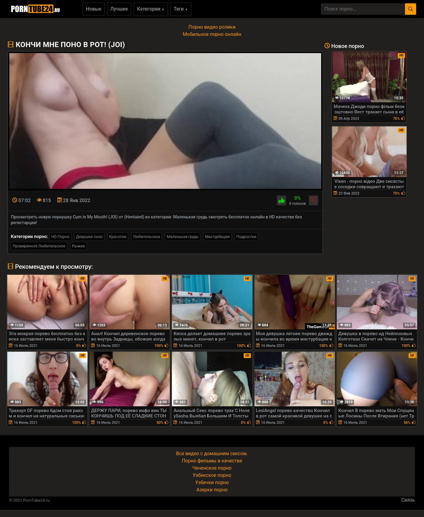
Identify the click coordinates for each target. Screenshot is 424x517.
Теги (181, 9)
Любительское (146, 236)
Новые (93, 9)
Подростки (246, 236)
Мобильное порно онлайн (212, 34)
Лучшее (119, 9)
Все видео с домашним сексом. (212, 453)
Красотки (117, 236)
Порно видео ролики (212, 27)
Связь (408, 500)
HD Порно (60, 236)
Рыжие (78, 246)
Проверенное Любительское (39, 246)
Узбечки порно (212, 482)
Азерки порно (212, 490)
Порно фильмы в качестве (212, 461)
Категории (151, 9)
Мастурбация (217, 236)
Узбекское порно (212, 475)
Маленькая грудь (182, 236)
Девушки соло (89, 236)
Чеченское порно (212, 468)
